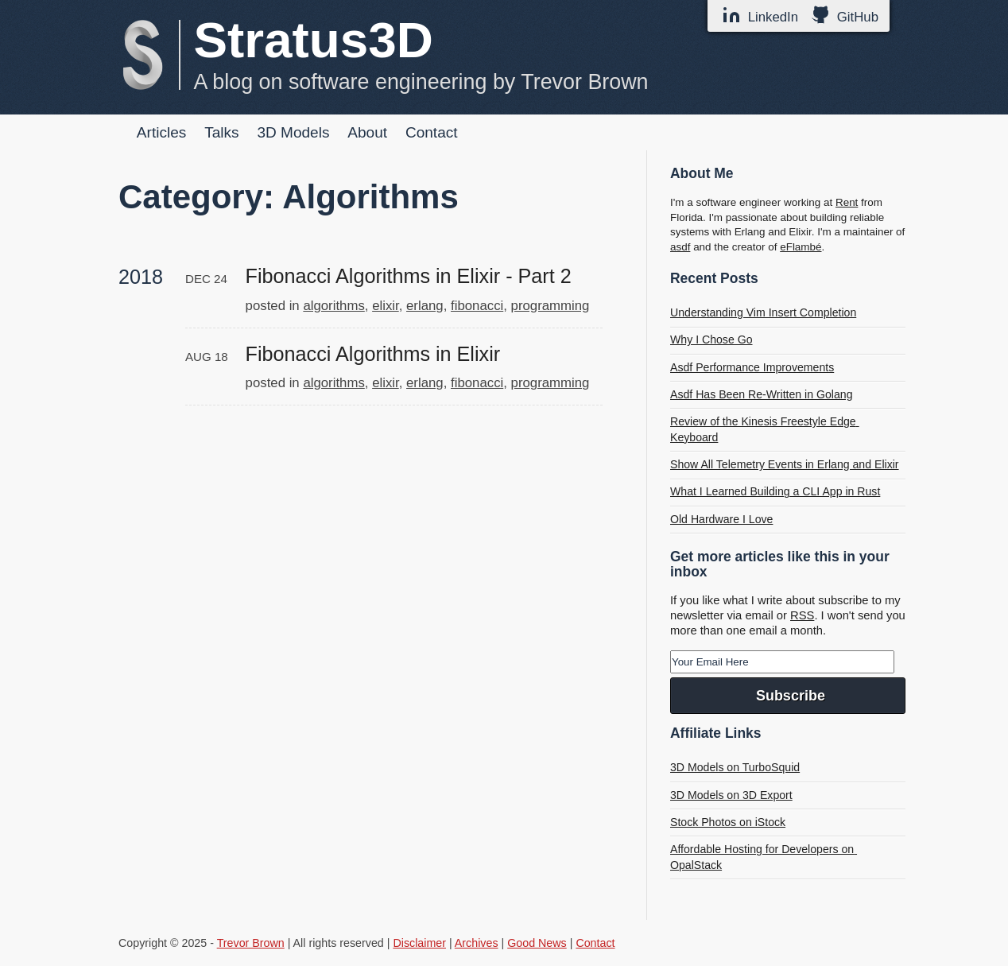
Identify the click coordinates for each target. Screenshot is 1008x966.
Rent (846, 202)
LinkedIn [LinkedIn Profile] (760, 15)
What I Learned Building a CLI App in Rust (775, 491)
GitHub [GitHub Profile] (844, 15)
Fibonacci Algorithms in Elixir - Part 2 (409, 276)
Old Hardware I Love (721, 519)
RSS (802, 615)
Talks (221, 132)
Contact (431, 132)
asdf (680, 247)
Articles (161, 132)
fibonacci (477, 305)
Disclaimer (419, 943)
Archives (476, 943)
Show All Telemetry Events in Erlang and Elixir (784, 464)
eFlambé (800, 247)
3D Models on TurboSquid (735, 767)
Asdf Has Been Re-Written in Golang (761, 394)
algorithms (333, 305)
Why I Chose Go (711, 339)
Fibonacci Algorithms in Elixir (373, 354)
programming (550, 305)
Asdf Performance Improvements (752, 367)
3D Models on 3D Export (731, 795)
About (367, 132)
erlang (425, 305)
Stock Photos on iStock (727, 822)
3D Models (293, 132)
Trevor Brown (251, 943)
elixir (385, 305)
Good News (537, 943)
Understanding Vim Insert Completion (763, 312)
